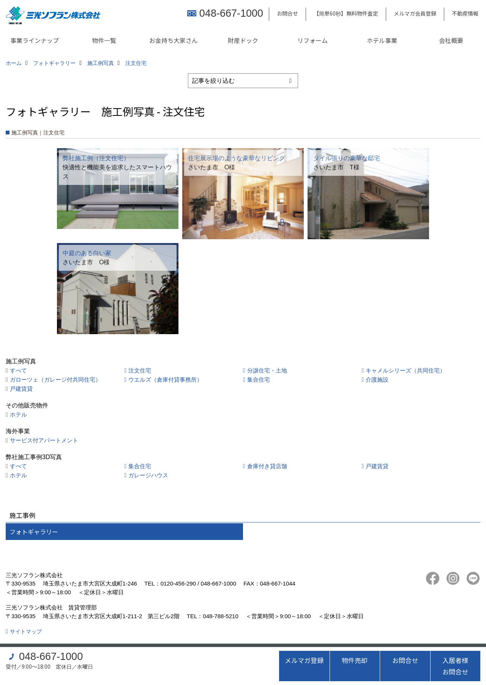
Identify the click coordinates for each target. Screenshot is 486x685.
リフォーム (312, 40)
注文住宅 (139, 370)
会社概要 (451, 40)
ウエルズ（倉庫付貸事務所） (165, 379)
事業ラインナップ (34, 40)
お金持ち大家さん (173, 40)
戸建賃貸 (21, 388)
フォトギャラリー (33, 531)
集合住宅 (258, 379)
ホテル (18, 414)
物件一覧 (104, 40)
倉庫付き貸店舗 (267, 466)
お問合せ (287, 13)
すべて (18, 370)
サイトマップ (26, 631)
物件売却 (355, 660)
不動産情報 (465, 13)
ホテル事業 (382, 40)
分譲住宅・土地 (267, 370)
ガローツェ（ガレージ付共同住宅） (55, 379)
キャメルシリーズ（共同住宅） (405, 370)
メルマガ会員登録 (415, 13)
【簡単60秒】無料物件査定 (346, 13)
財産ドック (243, 40)
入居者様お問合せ (455, 665)
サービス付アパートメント (44, 440)
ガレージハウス (148, 475)
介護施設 (377, 379)
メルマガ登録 (304, 660)
